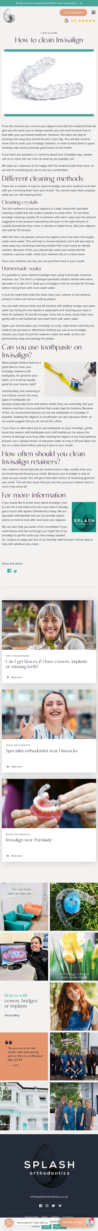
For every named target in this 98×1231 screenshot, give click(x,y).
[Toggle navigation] (93, 12)
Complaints (67, 1217)
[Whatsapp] (9, 1222)
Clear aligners (49, 33)
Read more (14, 677)
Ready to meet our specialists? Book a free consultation (49, 3)
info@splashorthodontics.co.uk (49, 1196)
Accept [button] (46, 1226)
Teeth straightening (18, 656)
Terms (45, 1217)
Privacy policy (31, 1217)
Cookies (55, 1217)
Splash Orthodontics (18, 745)
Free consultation (73, 12)
